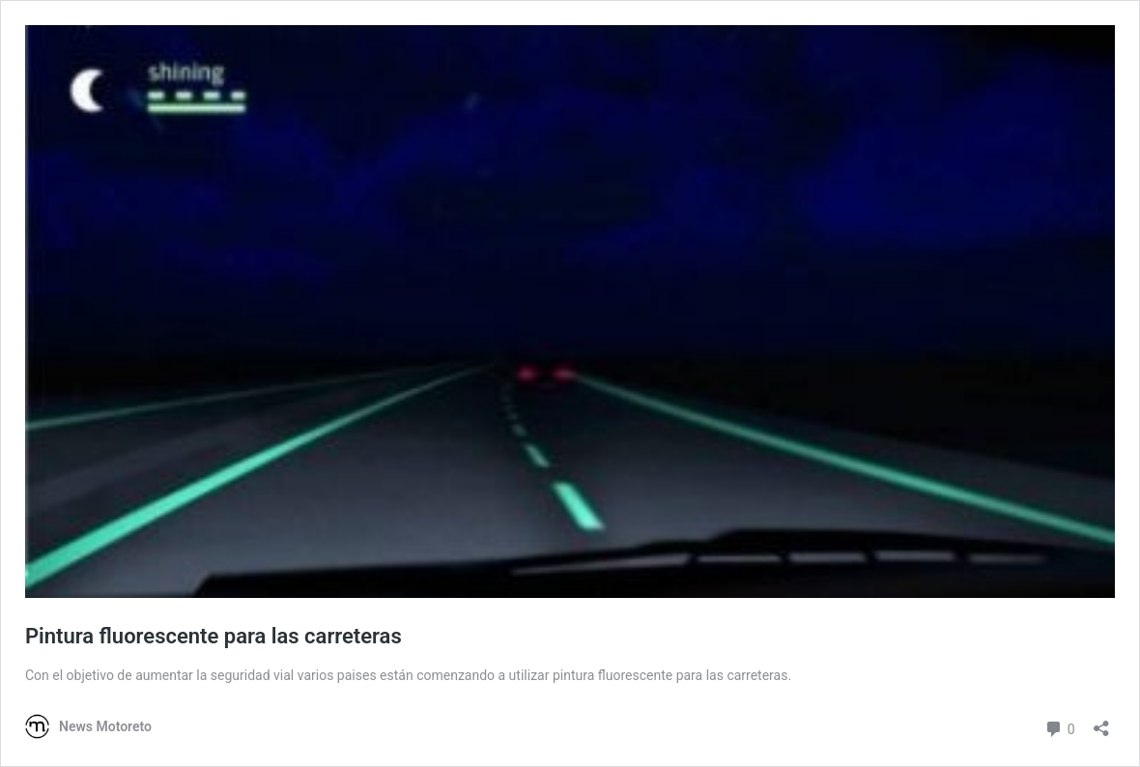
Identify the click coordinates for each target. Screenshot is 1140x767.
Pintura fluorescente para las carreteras (213, 636)
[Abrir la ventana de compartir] (1101, 722)
